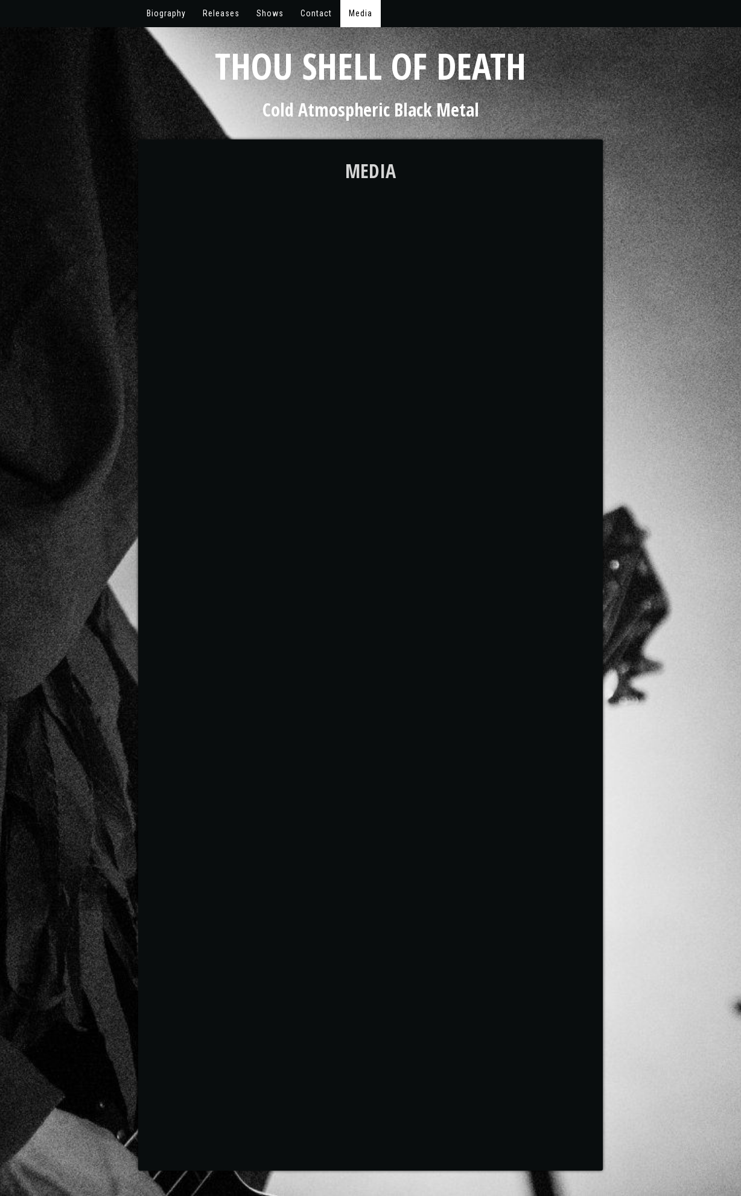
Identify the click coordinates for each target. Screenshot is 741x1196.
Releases (221, 13)
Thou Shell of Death (370, 66)
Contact (316, 13)
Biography (166, 13)
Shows (270, 13)
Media (360, 13)
